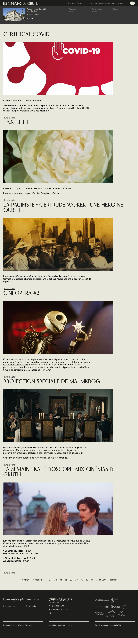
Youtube (15, 625)
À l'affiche (71, 3)
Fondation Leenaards (121, 613)
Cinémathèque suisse (102, 600)
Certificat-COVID (26, 34)
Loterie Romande (115, 607)
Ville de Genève (102, 607)
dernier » (114, 579)
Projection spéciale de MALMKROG (51, 382)
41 (92, 579)
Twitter (22, 625)
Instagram (29, 625)
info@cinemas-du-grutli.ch (59, 609)
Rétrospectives (100, 3)
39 (81, 579)
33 (50, 579)
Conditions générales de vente (60, 625)
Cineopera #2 (21, 293)
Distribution (122, 3)
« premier (24, 579)
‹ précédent (37, 579)
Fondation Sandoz (110, 613)
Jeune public (112, 3)
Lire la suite (9, 117)
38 (76, 579)
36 (66, 579)
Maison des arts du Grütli (124, 607)
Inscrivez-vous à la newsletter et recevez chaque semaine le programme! (21, 600)
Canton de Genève (114, 600)
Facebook (7, 625)
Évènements (81, 3)
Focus (90, 3)
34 (55, 579)
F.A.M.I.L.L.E (16, 122)
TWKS (118, 625)
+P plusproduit (103, 625)
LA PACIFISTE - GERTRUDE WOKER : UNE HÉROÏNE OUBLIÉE (63, 208)
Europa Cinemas (99, 613)
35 (60, 579)
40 (87, 579)
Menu (132, 3)
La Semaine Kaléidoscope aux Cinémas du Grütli (60, 472)
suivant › (103, 579)
